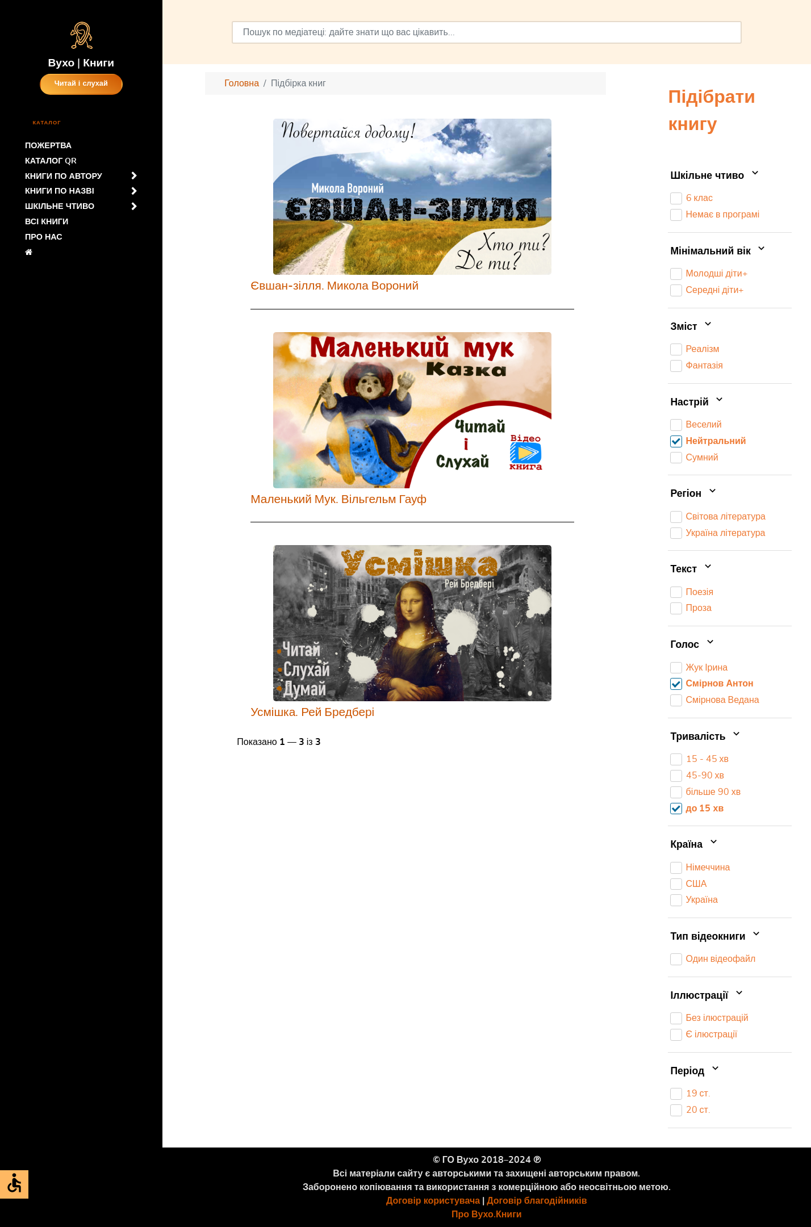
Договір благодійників (537, 1200)
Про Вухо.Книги (487, 1214)
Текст (691, 569)
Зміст (692, 327)
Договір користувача (433, 1200)
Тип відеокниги (716, 937)
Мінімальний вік (718, 251)
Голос (693, 645)
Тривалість (706, 737)
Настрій (697, 402)
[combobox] (487, 32)
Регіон (694, 494)
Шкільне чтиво (715, 176)
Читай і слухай (81, 83)
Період (695, 1071)
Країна (694, 845)
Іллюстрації (707, 996)
